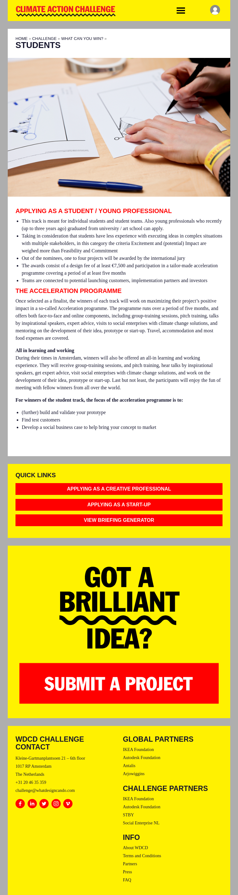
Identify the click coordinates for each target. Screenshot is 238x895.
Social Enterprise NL (141, 823)
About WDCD (135, 847)
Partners (130, 864)
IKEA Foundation (138, 749)
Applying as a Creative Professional (119, 488)
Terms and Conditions (142, 856)
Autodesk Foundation (142, 757)
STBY (128, 815)
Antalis (129, 765)
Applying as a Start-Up (119, 504)
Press (127, 872)
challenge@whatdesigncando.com (45, 790)
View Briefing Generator (119, 520)
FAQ (127, 880)
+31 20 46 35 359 (30, 782)
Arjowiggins (134, 773)
